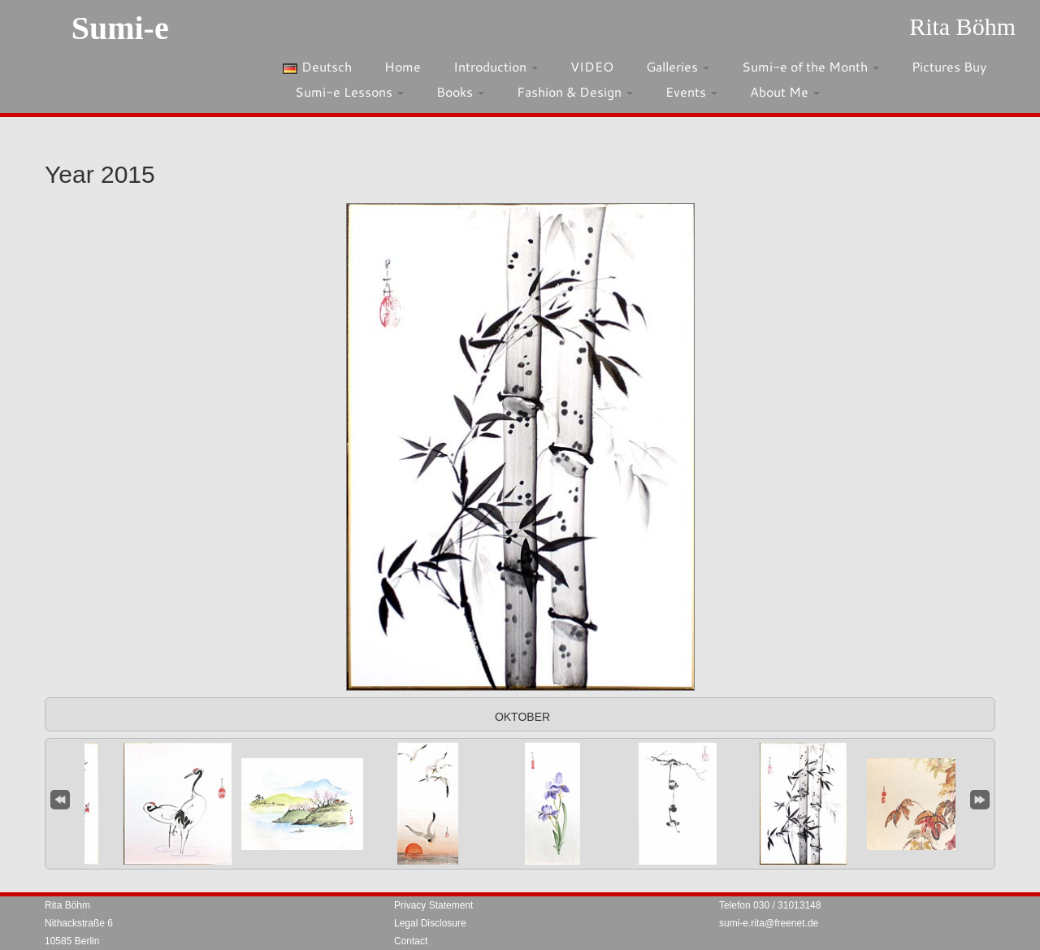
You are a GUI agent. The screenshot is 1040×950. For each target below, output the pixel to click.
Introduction (495, 66)
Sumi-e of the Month (810, 66)
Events (691, 91)
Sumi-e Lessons (349, 91)
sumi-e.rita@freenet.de (768, 923)
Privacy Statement (433, 905)
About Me (785, 91)
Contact (410, 941)
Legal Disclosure (430, 923)
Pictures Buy (949, 66)
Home (402, 66)
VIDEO (591, 66)
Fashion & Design (575, 91)
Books (460, 91)
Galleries (677, 66)
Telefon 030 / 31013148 (770, 905)
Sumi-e (120, 28)
